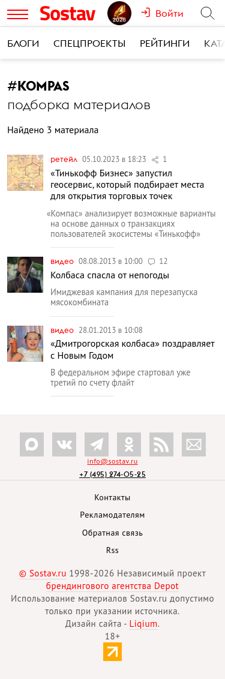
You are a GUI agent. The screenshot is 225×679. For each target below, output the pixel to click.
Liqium (144, 623)
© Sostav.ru (43, 573)
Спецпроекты (89, 43)
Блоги (23, 43)
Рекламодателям (112, 514)
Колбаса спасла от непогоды (109, 275)
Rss (112, 550)
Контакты (112, 497)
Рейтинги (165, 43)
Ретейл (64, 159)
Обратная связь (112, 532)
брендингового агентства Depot (112, 585)
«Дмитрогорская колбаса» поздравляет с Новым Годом (132, 348)
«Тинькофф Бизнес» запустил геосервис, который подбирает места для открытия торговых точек (127, 184)
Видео (63, 261)
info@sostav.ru (112, 460)
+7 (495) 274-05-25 (112, 474)
